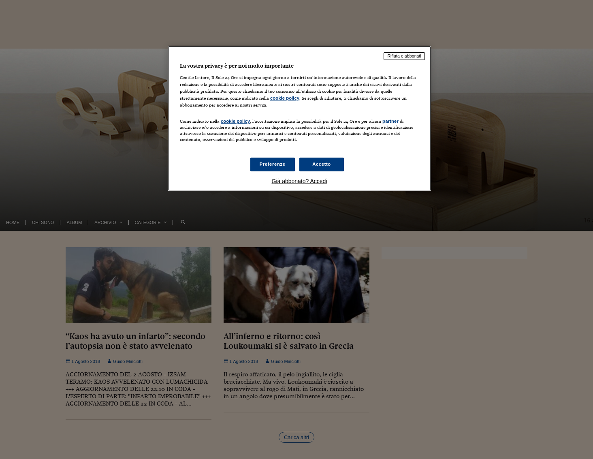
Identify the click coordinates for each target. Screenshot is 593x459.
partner (390, 121)
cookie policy (284, 98)
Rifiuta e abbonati (404, 55)
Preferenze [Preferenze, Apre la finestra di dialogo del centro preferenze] (273, 164)
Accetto (321, 164)
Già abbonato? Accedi (299, 181)
